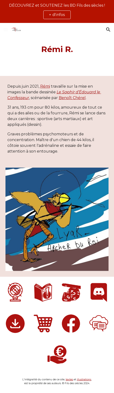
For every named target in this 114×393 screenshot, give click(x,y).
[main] (57, 49)
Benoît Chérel (72, 98)
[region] (57, 11)
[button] (5, 29)
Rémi (45, 86)
